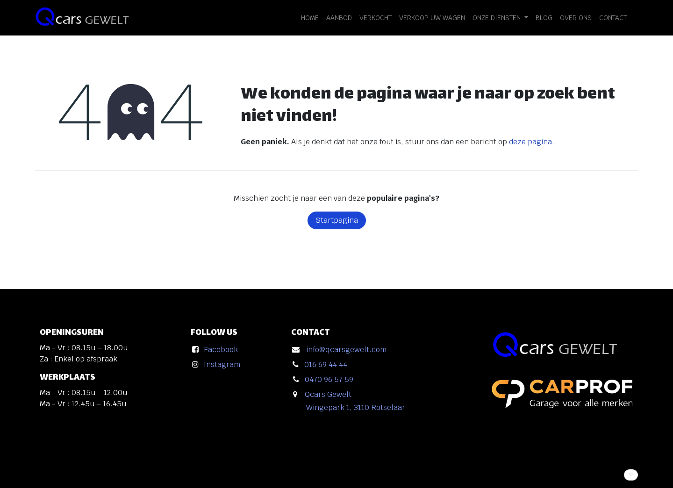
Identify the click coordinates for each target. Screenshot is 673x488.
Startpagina (336, 220)
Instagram (222, 364)
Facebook (221, 349)
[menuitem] (309, 18)
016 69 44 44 (325, 364)
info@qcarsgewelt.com (346, 349)
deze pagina (530, 142)
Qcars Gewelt (328, 394)
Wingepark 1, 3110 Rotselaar (355, 407)
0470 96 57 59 (329, 379)
